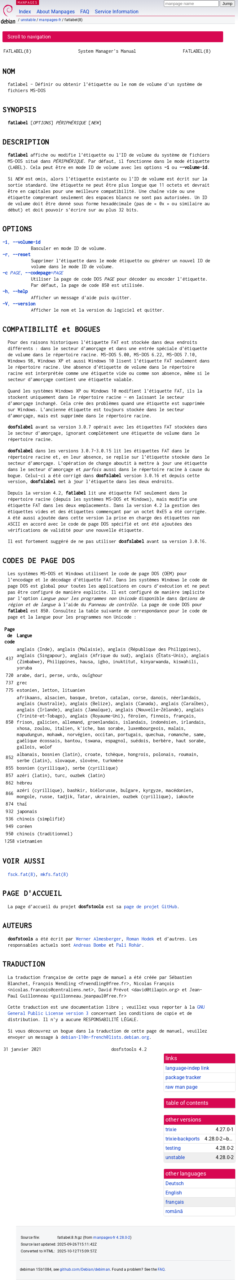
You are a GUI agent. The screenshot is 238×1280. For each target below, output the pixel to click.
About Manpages (56, 12)
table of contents (187, 1103)
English (173, 1193)
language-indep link (187, 1068)
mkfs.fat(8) (54, 874)
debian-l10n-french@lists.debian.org (105, 1037)
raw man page (181, 1087)
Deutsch (174, 1183)
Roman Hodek (140, 938)
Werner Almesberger (98, 938)
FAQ (84, 12)
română (174, 1211)
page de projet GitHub (150, 906)
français (174, 1202)
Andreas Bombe (89, 945)
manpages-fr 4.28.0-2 (111, 1237)
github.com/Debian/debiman (85, 1269)
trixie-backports (182, 1139)
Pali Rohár (129, 945)
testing (173, 1148)
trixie (170, 1129)
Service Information (117, 12)
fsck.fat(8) (22, 874)
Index (25, 12)
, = (32, 272)
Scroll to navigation (29, 37)
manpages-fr (50, 20)
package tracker (183, 1077)
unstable (28, 20)
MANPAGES (27, 2)
